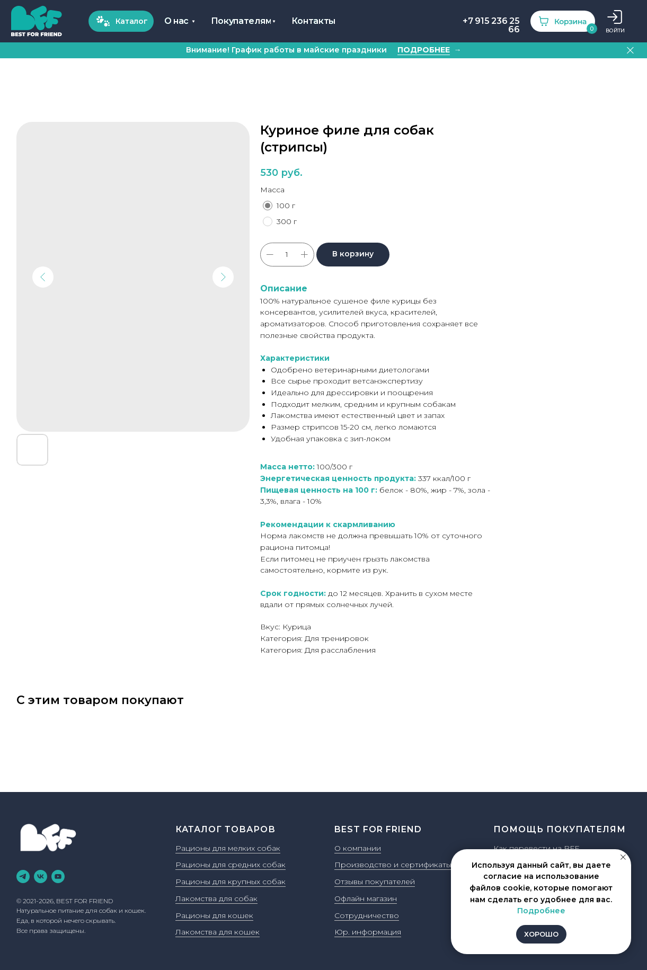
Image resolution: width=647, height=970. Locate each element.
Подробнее (541, 910)
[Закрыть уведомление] (623, 857)
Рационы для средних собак (230, 864)
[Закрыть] (630, 51)
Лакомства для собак (216, 898)
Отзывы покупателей (374, 881)
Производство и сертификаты (392, 864)
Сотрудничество (366, 915)
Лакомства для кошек (217, 932)
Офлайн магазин (365, 898)
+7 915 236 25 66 (491, 25)
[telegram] (23, 876)
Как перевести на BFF (536, 848)
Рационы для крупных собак (230, 881)
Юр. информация (367, 932)
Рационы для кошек (214, 915)
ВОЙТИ (615, 30)
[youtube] (58, 876)
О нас (176, 21)
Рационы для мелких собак (227, 848)
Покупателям (241, 21)
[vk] (40, 876)
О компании (357, 848)
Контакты (313, 21)
